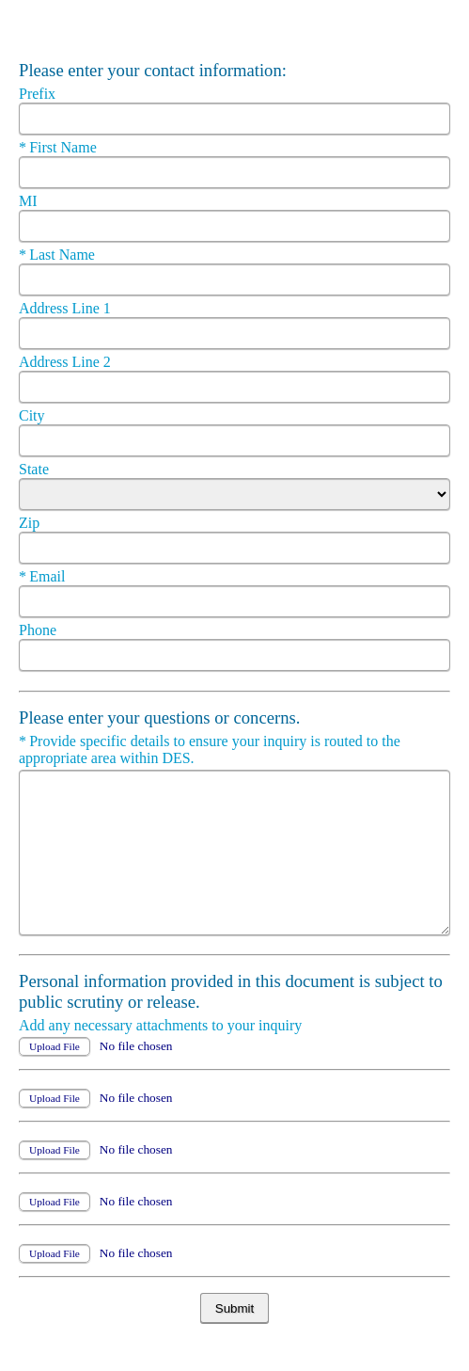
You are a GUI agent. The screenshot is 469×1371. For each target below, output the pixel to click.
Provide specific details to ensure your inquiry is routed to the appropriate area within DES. (209, 749)
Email (51, 576)
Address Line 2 (67, 362)
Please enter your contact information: (153, 70)
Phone (39, 630)
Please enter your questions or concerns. (162, 717)
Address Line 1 (67, 308)
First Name (60, 147)
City (34, 415)
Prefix (39, 94)
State (36, 469)
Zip (31, 523)
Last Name (59, 255)
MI (30, 201)
